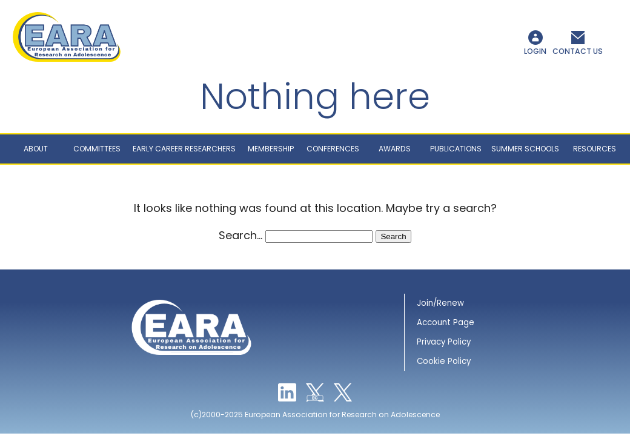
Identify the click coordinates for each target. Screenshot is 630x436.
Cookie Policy (444, 361)
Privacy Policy (444, 342)
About (36, 149)
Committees (97, 149)
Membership (271, 149)
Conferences (333, 149)
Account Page (445, 322)
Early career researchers (184, 149)
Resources (594, 149)
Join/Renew (440, 303)
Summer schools (525, 149)
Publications (456, 149)
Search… (240, 235)
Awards (395, 149)
